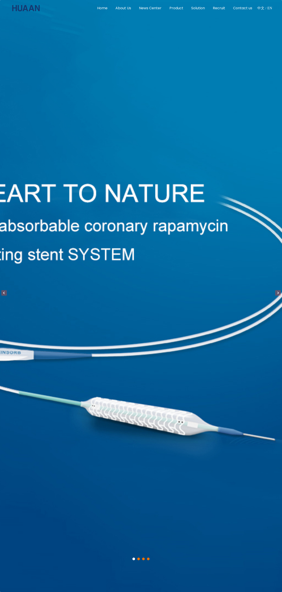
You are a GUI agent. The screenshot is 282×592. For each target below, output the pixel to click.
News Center (150, 8)
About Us (123, 8)
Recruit (219, 8)
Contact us (242, 8)
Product (176, 8)
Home (102, 8)
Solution (198, 8)
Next (278, 293)
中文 (260, 8)
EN (269, 8)
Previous (4, 293)
